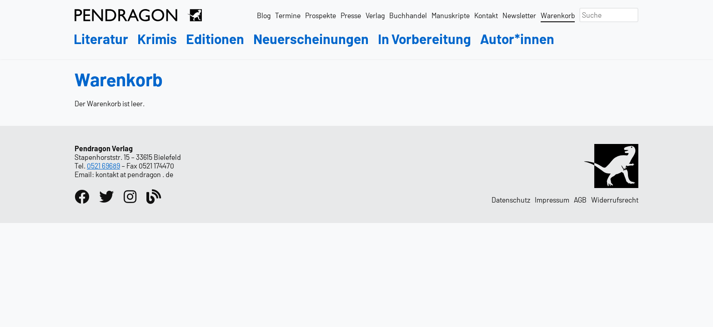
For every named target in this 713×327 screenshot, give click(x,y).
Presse (351, 15)
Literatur (101, 39)
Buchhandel (408, 15)
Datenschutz (511, 199)
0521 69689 (103, 165)
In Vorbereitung (424, 39)
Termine (288, 15)
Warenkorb (558, 15)
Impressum (552, 199)
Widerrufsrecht (614, 199)
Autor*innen (517, 39)
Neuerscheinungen (311, 39)
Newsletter (519, 15)
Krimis (157, 39)
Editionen (215, 39)
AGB (580, 199)
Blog (264, 15)
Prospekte (320, 15)
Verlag (375, 15)
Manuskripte (451, 15)
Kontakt (486, 15)
